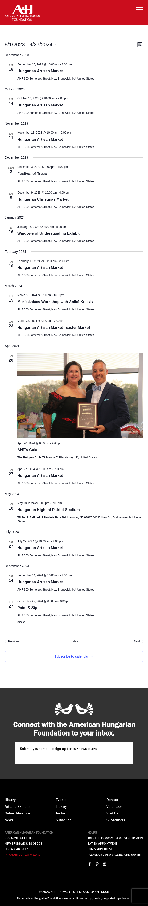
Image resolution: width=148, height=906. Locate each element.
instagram (105, 864)
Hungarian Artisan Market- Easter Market (53, 328)
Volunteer (114, 806)
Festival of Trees (32, 174)
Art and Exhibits (17, 806)
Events (61, 799)
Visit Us (112, 813)
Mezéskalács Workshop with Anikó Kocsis (55, 302)
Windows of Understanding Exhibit (48, 233)
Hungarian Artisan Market (40, 71)
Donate (112, 799)
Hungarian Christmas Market (43, 199)
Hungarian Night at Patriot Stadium (48, 510)
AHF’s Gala (27, 450)
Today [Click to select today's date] (74, 641)
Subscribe (63, 819)
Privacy (64, 892)
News (9, 819)
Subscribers (115, 819)
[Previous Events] (12, 641)
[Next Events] (138, 641)
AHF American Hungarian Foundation (22, 13)
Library (61, 806)
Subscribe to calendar (71, 656)
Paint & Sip (27, 608)
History (10, 799)
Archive (61, 813)
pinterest (97, 864)
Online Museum (17, 813)
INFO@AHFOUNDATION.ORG (22, 855)
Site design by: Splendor (91, 892)
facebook (90, 864)
